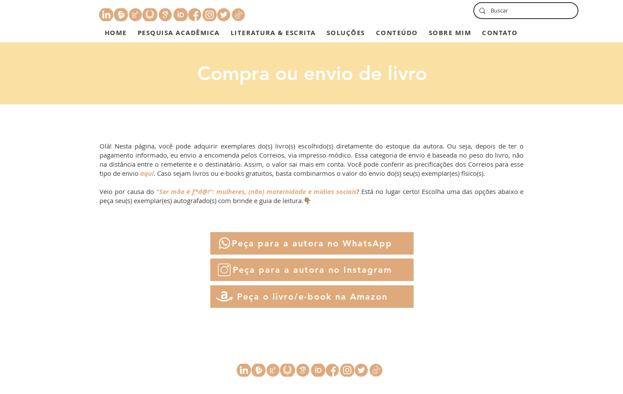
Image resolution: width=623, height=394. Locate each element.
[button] (178, 33)
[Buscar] (525, 10)
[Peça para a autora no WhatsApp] (312, 243)
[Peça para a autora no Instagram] (312, 269)
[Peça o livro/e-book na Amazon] (312, 296)
